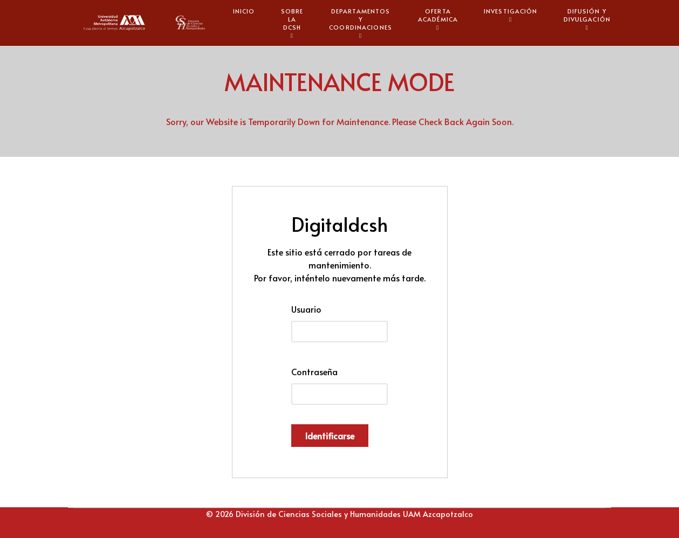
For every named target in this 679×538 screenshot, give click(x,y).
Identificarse (329, 436)
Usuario (306, 309)
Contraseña (314, 371)
